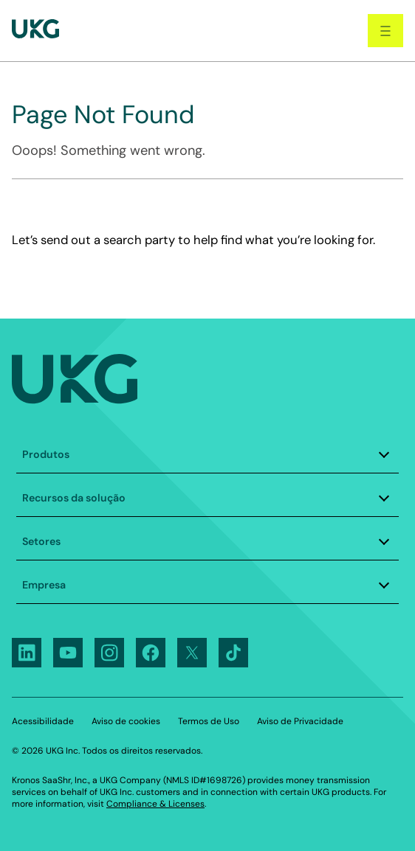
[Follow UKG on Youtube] (68, 652)
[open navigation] (385, 30)
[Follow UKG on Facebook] (150, 652)
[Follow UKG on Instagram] (109, 652)
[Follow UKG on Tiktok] (233, 652)
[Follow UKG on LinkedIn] (26, 652)
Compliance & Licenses (155, 804)
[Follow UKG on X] (192, 652)
